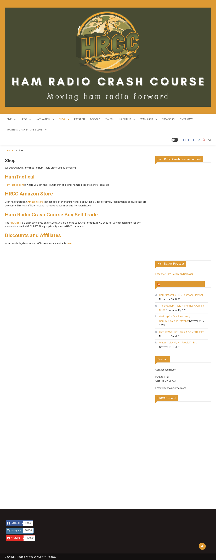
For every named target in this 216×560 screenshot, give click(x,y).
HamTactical (20, 177)
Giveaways (186, 119)
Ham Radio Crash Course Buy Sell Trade (51, 215)
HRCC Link (125, 119)
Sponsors (168, 119)
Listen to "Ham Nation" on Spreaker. (174, 274)
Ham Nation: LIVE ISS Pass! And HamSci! (181, 295)
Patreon (79, 119)
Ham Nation (43, 119)
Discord (95, 119)
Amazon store (35, 201)
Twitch (109, 119)
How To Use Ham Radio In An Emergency (181, 331)
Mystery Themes (46, 556)
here (69, 243)
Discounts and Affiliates (33, 235)
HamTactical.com (14, 184)
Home (8, 119)
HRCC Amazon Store (29, 194)
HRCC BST (15, 222)
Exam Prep (146, 119)
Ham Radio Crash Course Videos (182, 284)
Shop (62, 119)
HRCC (24, 119)
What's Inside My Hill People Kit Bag (178, 342)
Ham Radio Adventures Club (24, 129)
